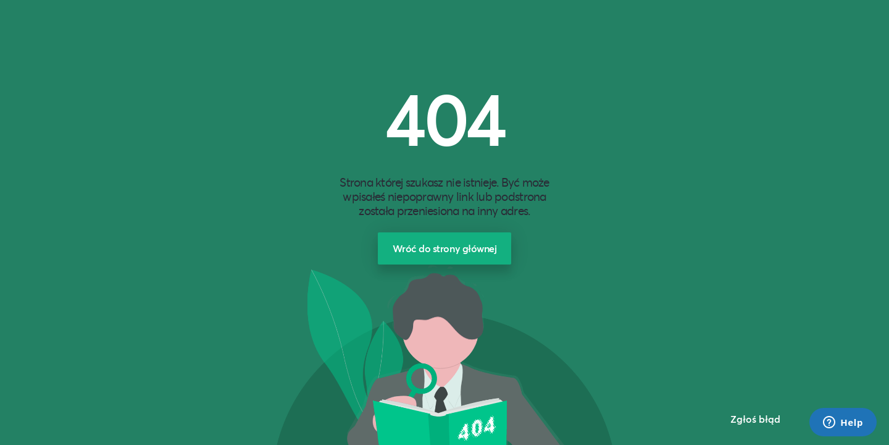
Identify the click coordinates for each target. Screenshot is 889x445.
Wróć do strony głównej (445, 248)
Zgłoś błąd (755, 418)
